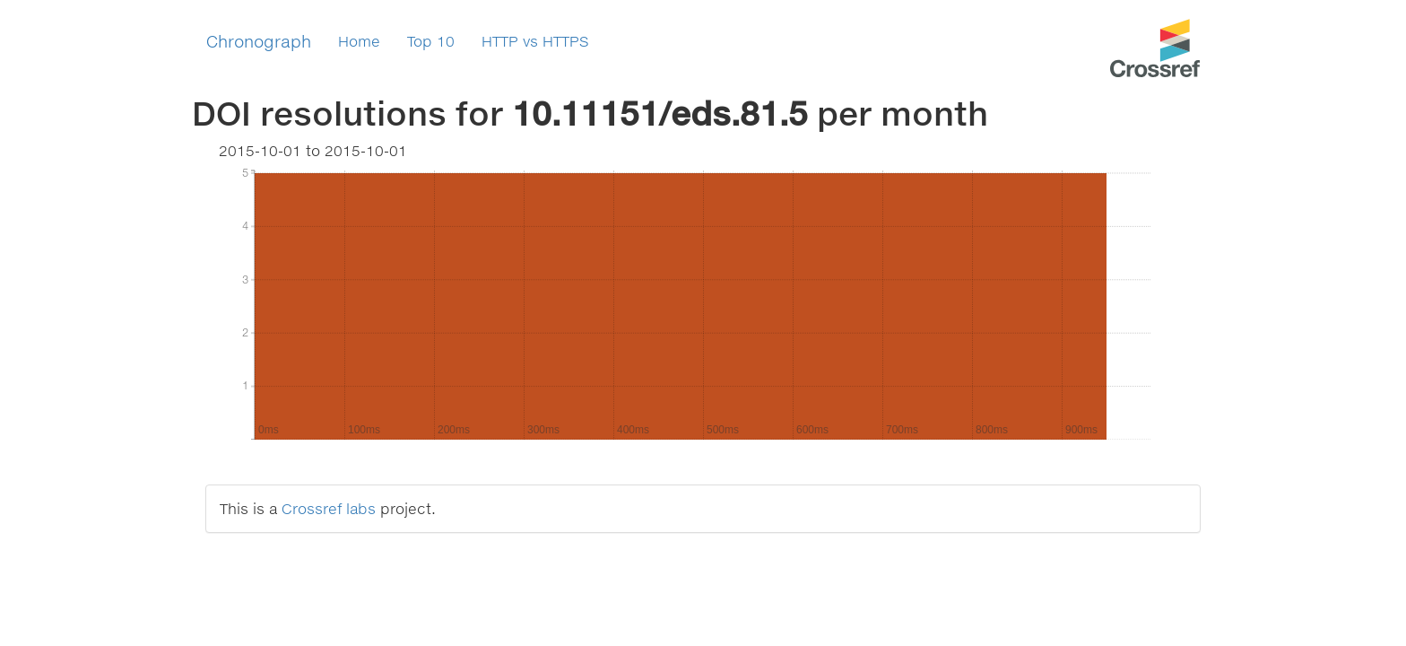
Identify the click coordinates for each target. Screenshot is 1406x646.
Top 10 (431, 40)
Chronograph (258, 41)
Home (359, 40)
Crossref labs (329, 508)
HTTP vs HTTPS (535, 40)
